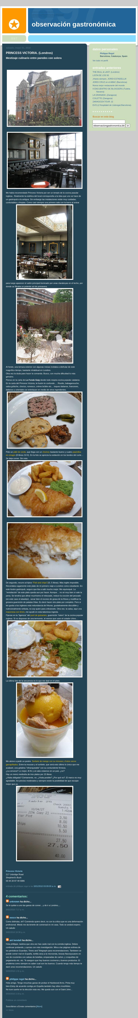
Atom (39, 1006)
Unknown (14, 901)
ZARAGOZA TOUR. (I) (103, 102)
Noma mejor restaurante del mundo (109, 85)
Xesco (12, 917)
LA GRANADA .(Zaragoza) (105, 95)
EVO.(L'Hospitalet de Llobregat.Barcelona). (112, 105)
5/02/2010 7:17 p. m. (15, 909)
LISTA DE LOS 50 (101, 75)
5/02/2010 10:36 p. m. (15, 932)
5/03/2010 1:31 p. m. (15, 971)
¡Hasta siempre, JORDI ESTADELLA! (109, 79)
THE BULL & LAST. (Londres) (106, 72)
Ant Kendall (15, 940)
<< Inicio (10, 1010)
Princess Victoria (14, 871)
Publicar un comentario (16, 1000)
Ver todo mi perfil (100, 60)
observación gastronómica (74, 24)
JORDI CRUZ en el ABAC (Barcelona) (110, 82)
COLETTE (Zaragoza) (103, 98)
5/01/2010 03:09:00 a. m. (45, 886)
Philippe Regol (16, 979)
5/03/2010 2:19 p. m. (15, 994)
